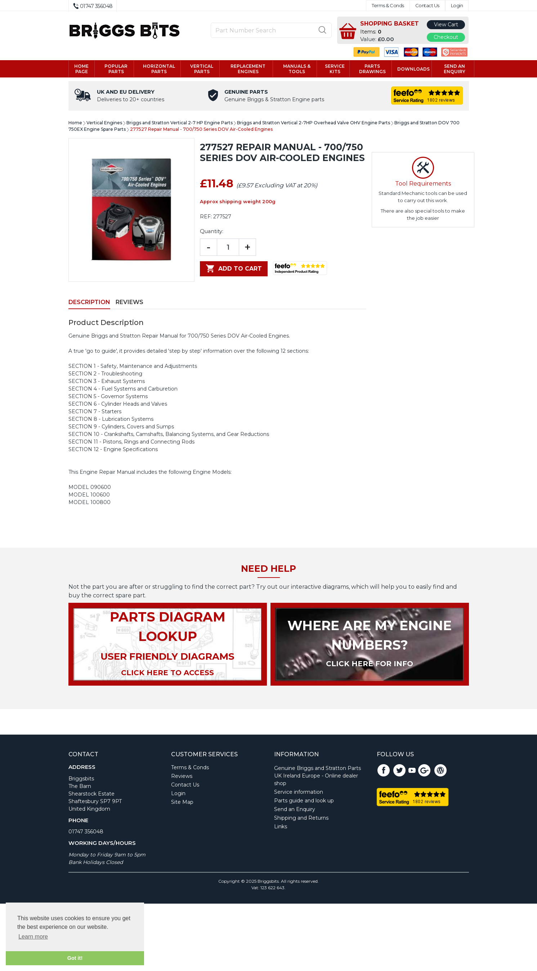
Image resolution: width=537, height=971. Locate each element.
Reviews (129, 302)
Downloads (413, 69)
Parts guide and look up (304, 800)
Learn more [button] (33, 937)
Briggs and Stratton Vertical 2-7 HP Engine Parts (179, 122)
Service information (298, 792)
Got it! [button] (74, 958)
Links (280, 826)
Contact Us (427, 5)
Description (89, 302)
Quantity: (211, 231)
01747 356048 (85, 831)
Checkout (446, 37)
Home (75, 122)
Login (457, 5)
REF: (206, 216)
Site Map (182, 802)
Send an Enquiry (294, 809)
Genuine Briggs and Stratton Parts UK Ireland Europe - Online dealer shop (317, 776)
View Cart (446, 24)
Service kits (335, 68)
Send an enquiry (454, 68)
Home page (81, 68)
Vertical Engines (104, 122)
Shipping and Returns (301, 818)
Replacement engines (248, 68)
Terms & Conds (388, 5)
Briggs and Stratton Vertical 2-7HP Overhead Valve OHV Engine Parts (313, 122)
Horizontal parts (159, 68)
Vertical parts (201, 68)
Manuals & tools (296, 68)
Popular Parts (115, 68)
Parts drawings (372, 68)
